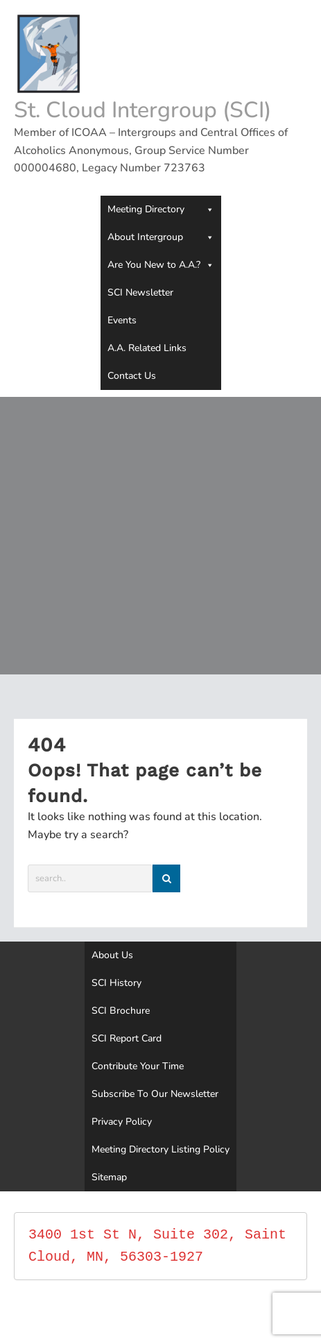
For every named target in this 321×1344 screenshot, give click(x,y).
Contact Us (131, 375)
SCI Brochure (121, 1010)
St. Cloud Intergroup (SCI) (142, 110)
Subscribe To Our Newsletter (155, 1093)
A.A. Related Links (146, 348)
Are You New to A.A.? (160, 265)
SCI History (116, 982)
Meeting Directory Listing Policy (160, 1149)
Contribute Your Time (138, 1066)
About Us (112, 955)
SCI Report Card (127, 1038)
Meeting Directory (160, 209)
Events (122, 320)
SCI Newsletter (140, 292)
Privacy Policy (122, 1121)
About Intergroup (160, 237)
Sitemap (109, 1177)
